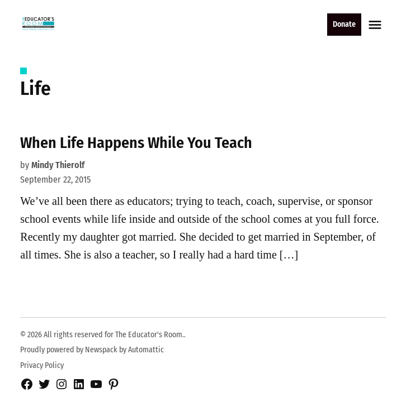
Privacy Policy (42, 365)
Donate (344, 24)
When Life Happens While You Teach (136, 142)
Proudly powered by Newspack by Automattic (92, 350)
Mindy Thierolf (57, 165)
